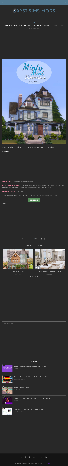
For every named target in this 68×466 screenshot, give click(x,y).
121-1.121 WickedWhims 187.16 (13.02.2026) (32, 398)
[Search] (65, 2)
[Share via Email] (44, 239)
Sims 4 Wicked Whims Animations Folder (30, 366)
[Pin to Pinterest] (41, 239)
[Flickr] (29, 457)
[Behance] (34, 457)
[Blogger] (46, 457)
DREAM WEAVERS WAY (18, 272)
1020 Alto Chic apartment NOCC (50, 272)
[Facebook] (21, 457)
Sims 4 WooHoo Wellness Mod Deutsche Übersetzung (34, 377)
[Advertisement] (34, 43)
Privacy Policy (49, 463)
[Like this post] (36, 239)
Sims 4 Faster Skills (22, 387)
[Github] (41, 457)
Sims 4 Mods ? (6, 151)
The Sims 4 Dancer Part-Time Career (29, 409)
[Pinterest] (25, 457)
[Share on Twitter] (39, 239)
